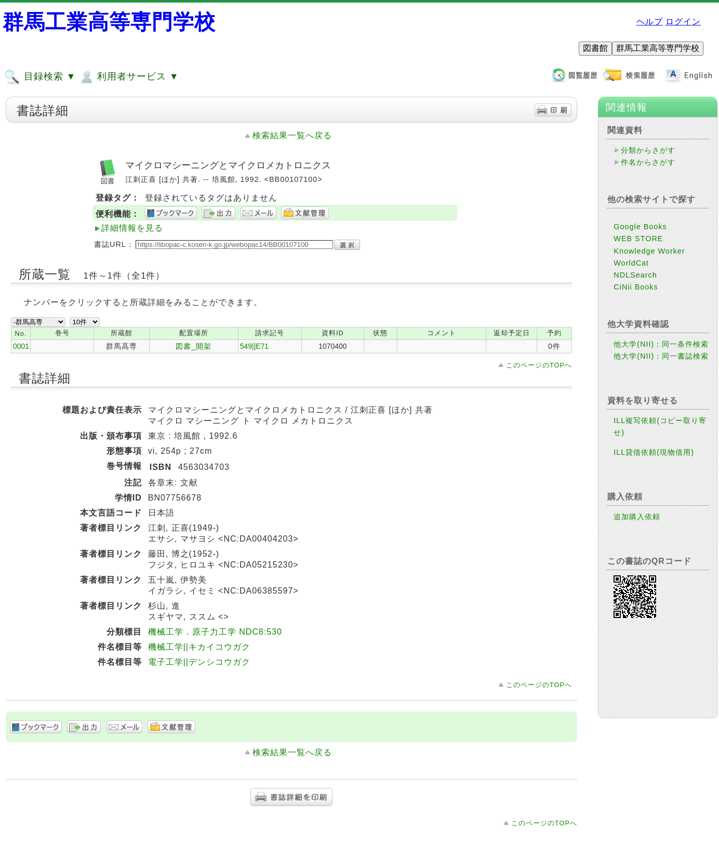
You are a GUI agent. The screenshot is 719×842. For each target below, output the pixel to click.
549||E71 (254, 346)
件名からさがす (648, 162)
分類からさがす (648, 150)
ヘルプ (649, 21)
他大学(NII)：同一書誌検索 (661, 356)
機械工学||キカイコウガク (199, 646)
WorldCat (631, 263)
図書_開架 (193, 346)
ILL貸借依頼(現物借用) (654, 452)
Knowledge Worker (649, 251)
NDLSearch (635, 275)
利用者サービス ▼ (128, 77)
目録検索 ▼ (40, 77)
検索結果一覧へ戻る (292, 135)
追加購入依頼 (637, 516)
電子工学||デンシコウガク (199, 661)
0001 (21, 346)
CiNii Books (636, 287)
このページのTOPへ (539, 365)
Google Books (640, 226)
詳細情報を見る (132, 227)
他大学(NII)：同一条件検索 (661, 344)
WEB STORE (638, 238)
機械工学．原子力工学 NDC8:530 (215, 631)
